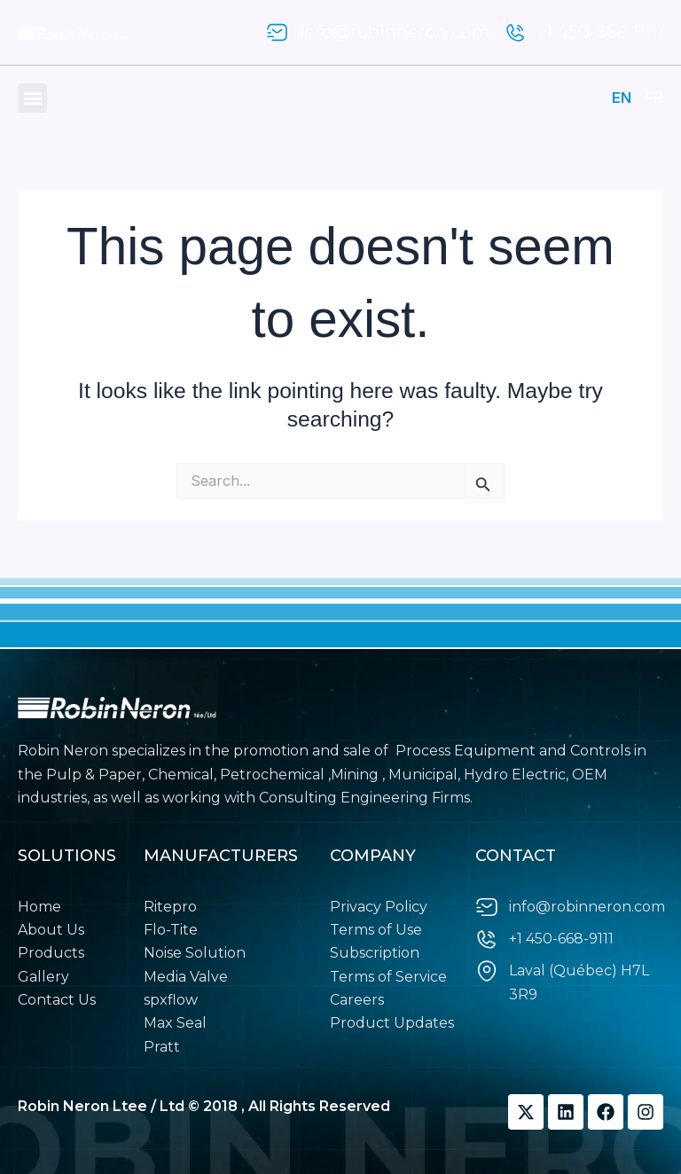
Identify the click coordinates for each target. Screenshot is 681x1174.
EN (621, 97)
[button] (32, 98)
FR (654, 97)
